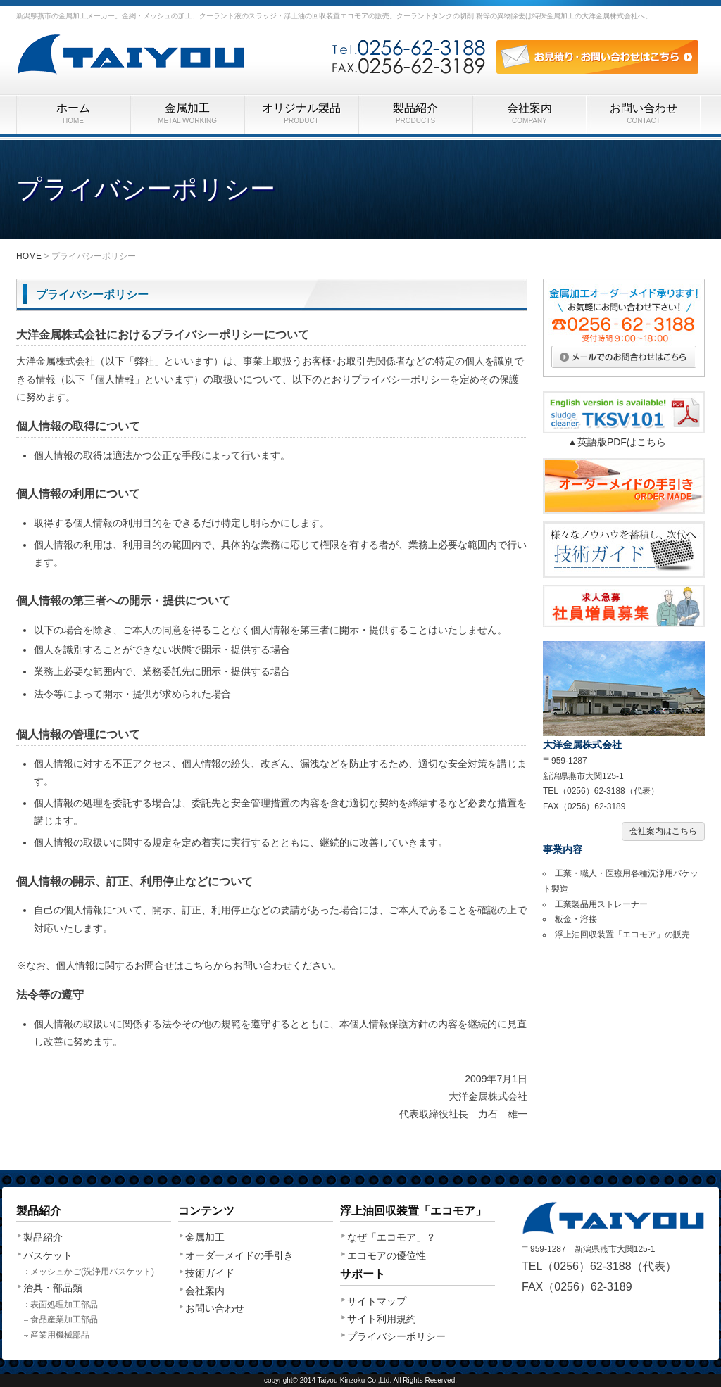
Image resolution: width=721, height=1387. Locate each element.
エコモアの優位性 (386, 1255)
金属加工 (187, 113)
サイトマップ (376, 1301)
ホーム (73, 113)
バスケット (48, 1255)
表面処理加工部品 (64, 1305)
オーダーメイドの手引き (239, 1255)
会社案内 (529, 113)
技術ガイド (209, 1273)
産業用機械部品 (59, 1335)
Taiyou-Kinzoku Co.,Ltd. (355, 1380)
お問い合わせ (644, 113)
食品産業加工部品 (64, 1319)
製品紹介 (415, 113)
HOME (29, 256)
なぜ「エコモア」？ (391, 1237)
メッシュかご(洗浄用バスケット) (92, 1272)
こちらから (208, 965)
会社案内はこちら (663, 831)
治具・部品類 (52, 1287)
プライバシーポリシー (396, 1336)
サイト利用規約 (381, 1318)
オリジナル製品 (301, 113)
